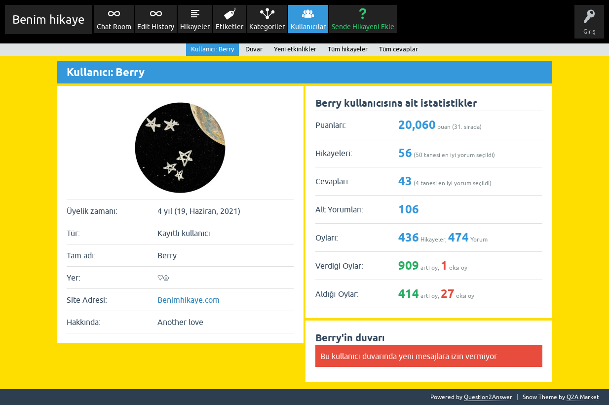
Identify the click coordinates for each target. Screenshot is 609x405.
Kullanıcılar (308, 27)
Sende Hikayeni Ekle (363, 27)
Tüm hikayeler (348, 49)
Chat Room (114, 27)
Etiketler (229, 27)
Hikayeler (195, 27)
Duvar (254, 49)
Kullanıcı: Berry (212, 49)
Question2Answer (488, 397)
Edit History (155, 27)
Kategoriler (267, 27)
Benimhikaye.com (188, 299)
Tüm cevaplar (398, 49)
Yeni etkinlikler (295, 49)
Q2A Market (583, 397)
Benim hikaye (48, 19)
